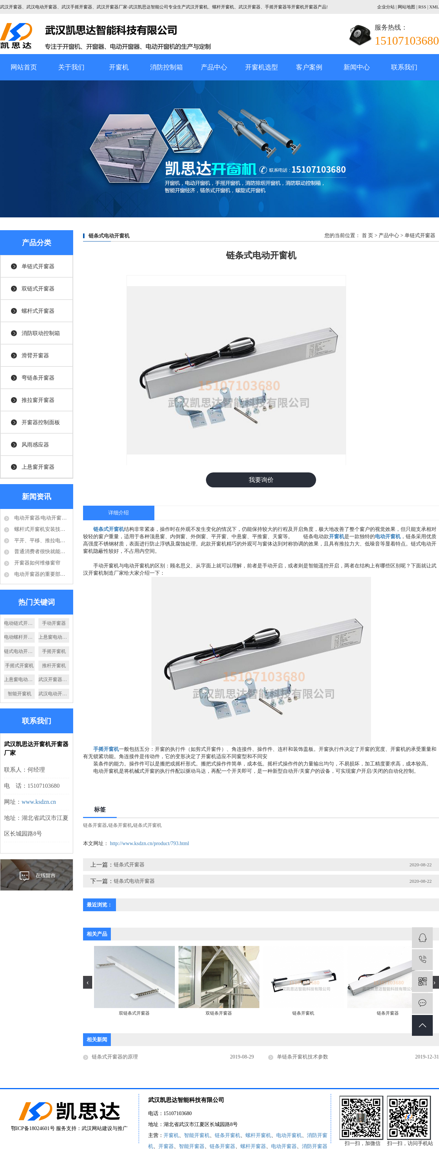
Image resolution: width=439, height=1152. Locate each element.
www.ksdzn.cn (39, 802)
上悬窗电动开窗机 (19, 679)
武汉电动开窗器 (53, 693)
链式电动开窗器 (19, 651)
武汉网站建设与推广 (105, 1130)
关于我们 (71, 67)
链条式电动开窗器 (134, 882)
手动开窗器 (54, 623)
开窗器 (166, 1148)
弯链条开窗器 (38, 378)
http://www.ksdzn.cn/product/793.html (149, 845)
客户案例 (309, 67)
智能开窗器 (192, 1148)
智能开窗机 (19, 693)
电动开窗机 (289, 1137)
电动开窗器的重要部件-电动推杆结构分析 (41, 574)
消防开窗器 (314, 1148)
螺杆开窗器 (253, 1148)
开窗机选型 (261, 67)
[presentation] (87, 983)
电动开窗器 (284, 1148)
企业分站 (386, 6)
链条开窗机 (120, 826)
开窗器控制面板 (41, 422)
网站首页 (24, 67)
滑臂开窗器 (35, 355)
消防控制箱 (166, 67)
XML (434, 6)
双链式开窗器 (38, 289)
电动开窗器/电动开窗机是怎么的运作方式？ (41, 518)
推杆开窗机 (54, 665)
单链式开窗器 (38, 266)
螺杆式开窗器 (38, 311)
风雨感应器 (35, 445)
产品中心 (214, 67)
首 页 (368, 235)
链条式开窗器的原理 (115, 1058)
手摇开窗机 (54, 651)
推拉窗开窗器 (38, 400)
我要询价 (261, 480)
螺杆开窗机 (258, 1137)
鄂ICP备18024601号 (33, 1130)
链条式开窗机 (147, 826)
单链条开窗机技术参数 (302, 1058)
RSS (422, 6)
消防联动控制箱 (41, 333)
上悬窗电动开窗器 (53, 637)
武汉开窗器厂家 (53, 679)
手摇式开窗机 (19, 665)
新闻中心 (357, 67)
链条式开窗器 (129, 866)
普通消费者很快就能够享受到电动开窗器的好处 (41, 551)
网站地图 (407, 6)
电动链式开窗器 (19, 623)
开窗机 (119, 67)
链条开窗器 (95, 826)
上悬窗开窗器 (38, 467)
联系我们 (404, 67)
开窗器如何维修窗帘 (36, 563)
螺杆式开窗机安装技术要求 (41, 529)
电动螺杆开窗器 (19, 637)
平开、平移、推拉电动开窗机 (41, 540)
